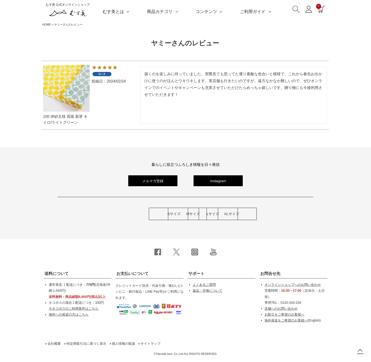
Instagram (218, 181)
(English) (293, 320)
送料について (56, 273)
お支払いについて (132, 273)
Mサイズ (157, 214)
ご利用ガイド (252, 11)
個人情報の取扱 (123, 343)
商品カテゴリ (159, 11)
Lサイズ (213, 214)
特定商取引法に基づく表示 (86, 343)
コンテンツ (206, 11)
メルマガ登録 (152, 181)
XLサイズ (269, 214)
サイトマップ (150, 343)
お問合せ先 (270, 273)
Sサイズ (101, 214)
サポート (196, 273)
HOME (46, 24)
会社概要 (54, 343)
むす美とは (113, 11)
